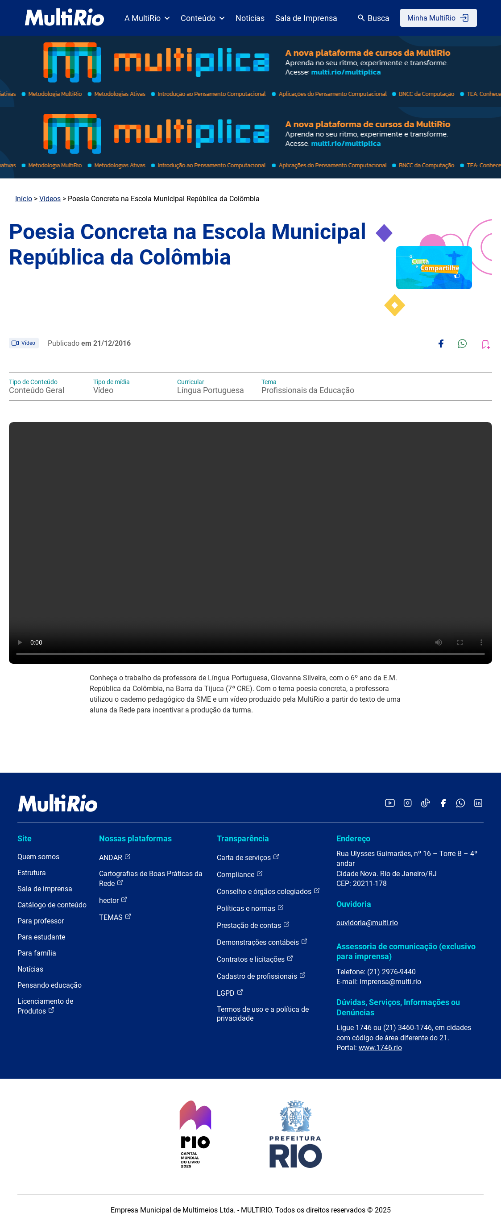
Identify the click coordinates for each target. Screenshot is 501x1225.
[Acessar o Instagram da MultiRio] (407, 803)
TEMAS (115, 917)
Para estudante (41, 937)
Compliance (240, 874)
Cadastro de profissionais (261, 976)
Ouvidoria (353, 904)
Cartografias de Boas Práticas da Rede (151, 878)
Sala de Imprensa (306, 18)
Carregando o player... (250, 543)
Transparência (243, 838)
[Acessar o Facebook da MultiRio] (443, 803)
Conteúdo (203, 18)
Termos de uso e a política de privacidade (263, 1013)
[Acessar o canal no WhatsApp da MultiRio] (460, 803)
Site (24, 838)
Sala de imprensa (44, 889)
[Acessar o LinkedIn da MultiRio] (478, 803)
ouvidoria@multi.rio (367, 923)
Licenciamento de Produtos (45, 1006)
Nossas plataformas (135, 838)
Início (23, 199)
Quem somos (38, 857)
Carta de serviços (248, 857)
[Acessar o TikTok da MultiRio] (425, 803)
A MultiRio (147, 18)
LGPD (230, 992)
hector (113, 900)
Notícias (250, 18)
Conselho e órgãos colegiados (268, 891)
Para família (36, 953)
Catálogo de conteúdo (52, 905)
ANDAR (115, 857)
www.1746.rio (380, 1047)
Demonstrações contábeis (262, 942)
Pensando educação (49, 985)
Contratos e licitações (255, 959)
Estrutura (31, 873)
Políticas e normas (250, 908)
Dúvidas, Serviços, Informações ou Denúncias (398, 1007)
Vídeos (50, 199)
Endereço (353, 838)
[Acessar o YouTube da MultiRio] (390, 803)
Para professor (40, 921)
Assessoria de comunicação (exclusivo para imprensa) (406, 951)
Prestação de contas (253, 925)
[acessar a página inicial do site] (64, 18)
